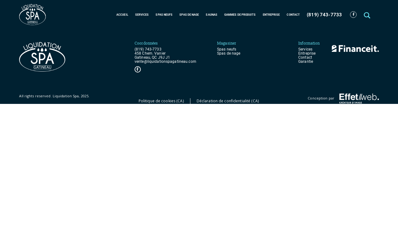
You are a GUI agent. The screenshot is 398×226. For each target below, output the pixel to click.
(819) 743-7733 (324, 15)
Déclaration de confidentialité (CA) (228, 101)
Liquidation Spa (66, 96)
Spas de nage (189, 14)
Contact (293, 14)
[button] (368, 15)
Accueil (122, 14)
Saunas (211, 14)
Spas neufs (164, 14)
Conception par (343, 99)
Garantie (305, 62)
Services (142, 14)
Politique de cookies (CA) (161, 101)
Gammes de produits (240, 14)
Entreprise (271, 14)
